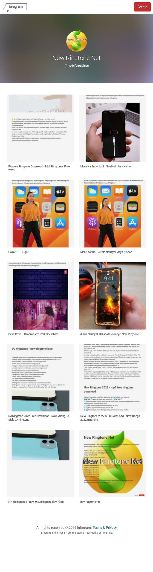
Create (142, 7)
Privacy (111, 528)
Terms (97, 528)
